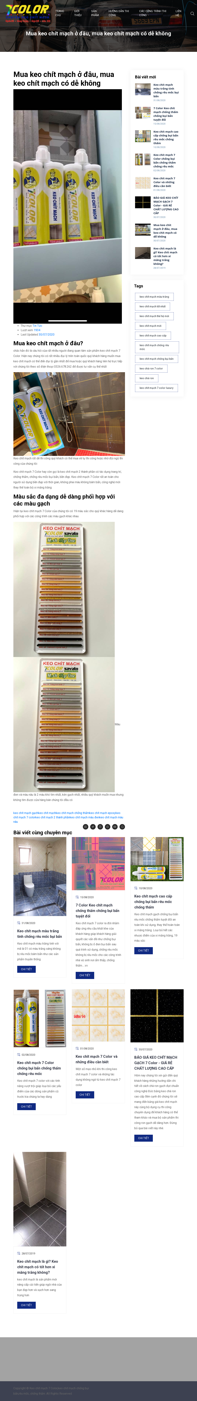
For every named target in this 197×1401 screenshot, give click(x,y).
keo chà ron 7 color (151, 368)
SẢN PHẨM (95, 13)
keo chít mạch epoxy (102, 813)
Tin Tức (37, 325)
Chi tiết (26, 969)
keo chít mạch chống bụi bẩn (157, 358)
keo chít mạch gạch (25, 813)
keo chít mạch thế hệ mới (154, 316)
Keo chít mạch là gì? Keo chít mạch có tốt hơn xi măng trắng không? (165, 256)
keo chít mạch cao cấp (153, 335)
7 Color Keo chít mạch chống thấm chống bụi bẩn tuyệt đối (165, 113)
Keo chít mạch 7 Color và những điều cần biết (164, 182)
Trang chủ (59, 13)
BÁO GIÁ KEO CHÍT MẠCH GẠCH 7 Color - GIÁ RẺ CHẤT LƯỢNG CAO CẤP (165, 205)
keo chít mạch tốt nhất (152, 306)
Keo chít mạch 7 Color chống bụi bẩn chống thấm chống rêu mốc (164, 160)
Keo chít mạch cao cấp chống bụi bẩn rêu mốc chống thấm (165, 137)
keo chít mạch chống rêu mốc (154, 347)
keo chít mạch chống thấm (72, 813)
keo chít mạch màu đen (84, 817)
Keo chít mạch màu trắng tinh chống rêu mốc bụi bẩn (166, 90)
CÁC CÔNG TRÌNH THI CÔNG (152, 13)
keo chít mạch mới (150, 325)
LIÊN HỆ (178, 13)
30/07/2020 (46, 334)
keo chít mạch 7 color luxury (156, 387)
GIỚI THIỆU (78, 13)
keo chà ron (147, 378)
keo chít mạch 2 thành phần (52, 817)
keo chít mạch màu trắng (154, 296)
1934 (37, 330)
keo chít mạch (47, 813)
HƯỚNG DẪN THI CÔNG (119, 13)
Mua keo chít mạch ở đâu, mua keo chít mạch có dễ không (165, 230)
